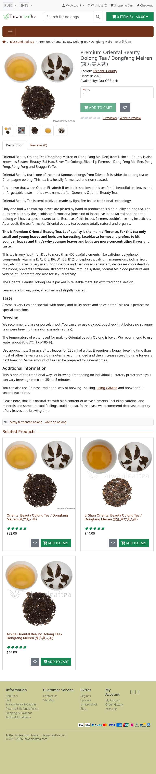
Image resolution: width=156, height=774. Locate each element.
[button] (10, 5)
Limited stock (89, 704)
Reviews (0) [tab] (38, 145)
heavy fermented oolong (26, 422)
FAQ (8, 700)
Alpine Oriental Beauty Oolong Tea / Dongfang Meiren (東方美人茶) (34, 636)
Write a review (130, 118)
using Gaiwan (107, 388)
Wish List (111, 709)
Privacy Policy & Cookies (21, 704)
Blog (83, 709)
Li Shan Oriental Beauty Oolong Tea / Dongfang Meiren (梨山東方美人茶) (113, 517)
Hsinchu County (105, 71)
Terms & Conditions (18, 717)
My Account (112, 700)
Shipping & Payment (19, 713)
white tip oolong (55, 422)
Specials (85, 700)
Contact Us (50, 696)
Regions (85, 696)
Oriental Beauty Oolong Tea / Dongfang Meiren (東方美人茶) (37, 517)
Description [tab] (14, 145)
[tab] (7, 130)
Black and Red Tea (22, 42)
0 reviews (110, 118)
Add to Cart (56, 543)
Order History (114, 704)
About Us (12, 696)
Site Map (48, 700)
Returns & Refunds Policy (22, 709)
